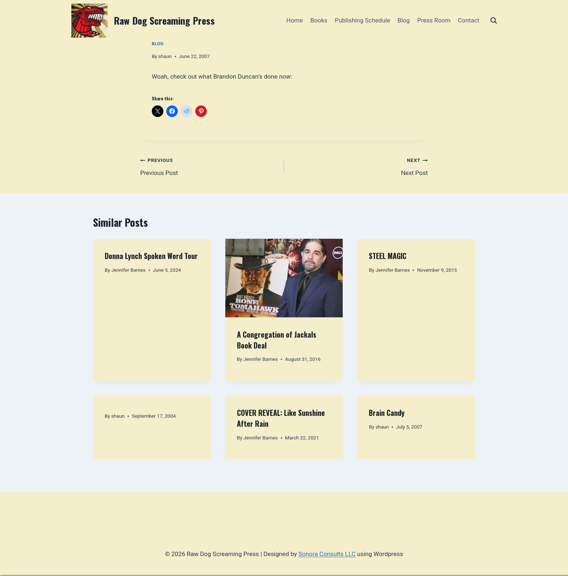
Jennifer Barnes (128, 270)
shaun (165, 56)
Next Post (359, 165)
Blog (403, 20)
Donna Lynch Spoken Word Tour (151, 255)
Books (318, 20)
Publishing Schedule (362, 20)
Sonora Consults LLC (327, 554)
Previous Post (209, 165)
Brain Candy (387, 412)
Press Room (434, 20)
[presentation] (284, 278)
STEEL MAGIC (387, 255)
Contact (468, 20)
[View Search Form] (493, 20)
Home (294, 20)
